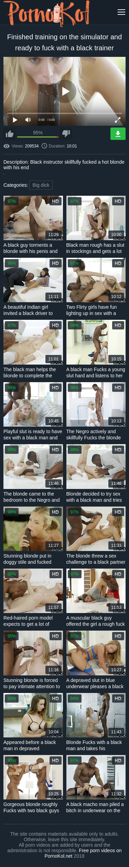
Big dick (40, 185)
